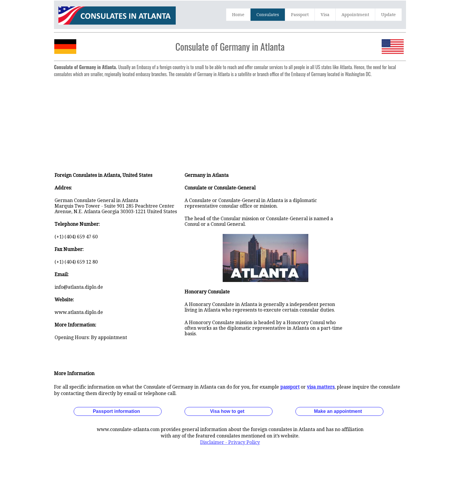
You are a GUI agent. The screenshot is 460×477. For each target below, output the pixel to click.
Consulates (267, 14)
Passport (300, 14)
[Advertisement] (230, 121)
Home (238, 14)
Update (388, 14)
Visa (325, 14)
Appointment (355, 14)
